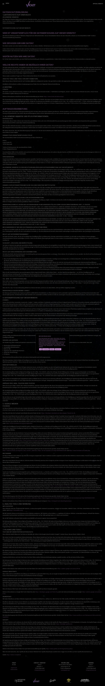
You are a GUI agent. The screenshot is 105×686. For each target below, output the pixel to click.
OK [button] (40, 349)
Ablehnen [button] (52, 349)
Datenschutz (58, 349)
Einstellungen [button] (45, 349)
